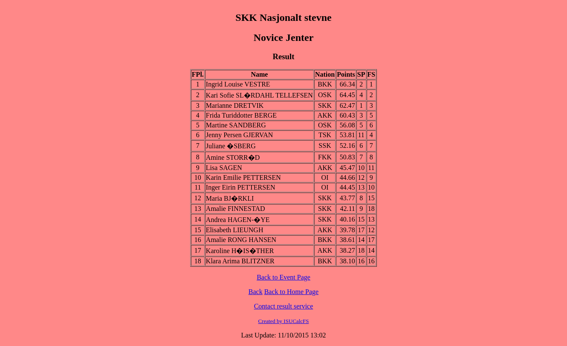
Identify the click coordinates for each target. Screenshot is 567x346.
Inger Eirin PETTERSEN (240, 187)
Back (256, 291)
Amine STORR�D (233, 157)
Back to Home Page (291, 291)
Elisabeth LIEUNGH (234, 230)
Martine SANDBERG (236, 125)
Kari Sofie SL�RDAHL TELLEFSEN (259, 95)
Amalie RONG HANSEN (241, 239)
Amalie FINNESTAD (235, 208)
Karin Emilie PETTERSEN (243, 177)
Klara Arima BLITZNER (240, 261)
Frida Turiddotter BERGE (241, 115)
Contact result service (283, 306)
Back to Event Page (283, 277)
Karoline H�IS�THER (240, 250)
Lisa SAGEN (224, 167)
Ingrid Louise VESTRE (238, 84)
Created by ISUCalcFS (283, 321)
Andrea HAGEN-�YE (238, 219)
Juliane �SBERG (231, 146)
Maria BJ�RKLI (230, 198)
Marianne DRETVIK (235, 105)
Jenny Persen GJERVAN (239, 134)
